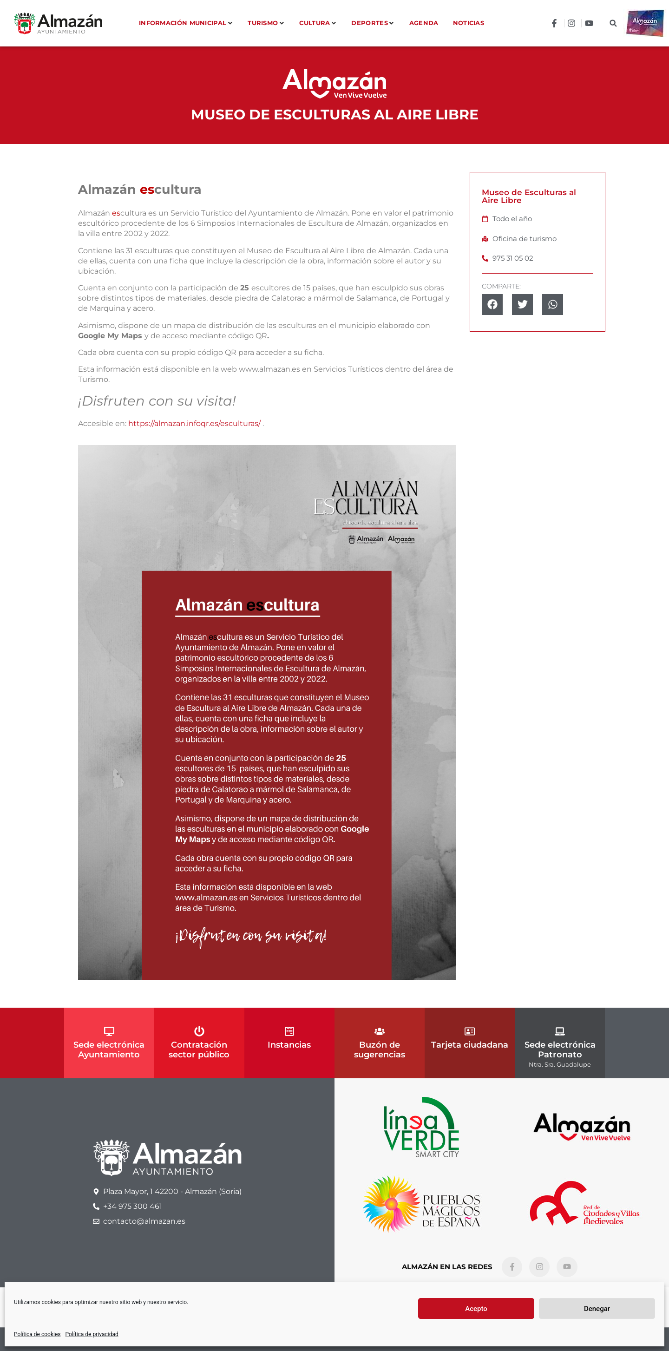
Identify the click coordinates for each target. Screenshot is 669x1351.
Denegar (597, 1309)
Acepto (476, 1309)
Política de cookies (37, 1334)
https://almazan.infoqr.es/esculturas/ (194, 423)
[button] (613, 23)
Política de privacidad (92, 1334)
